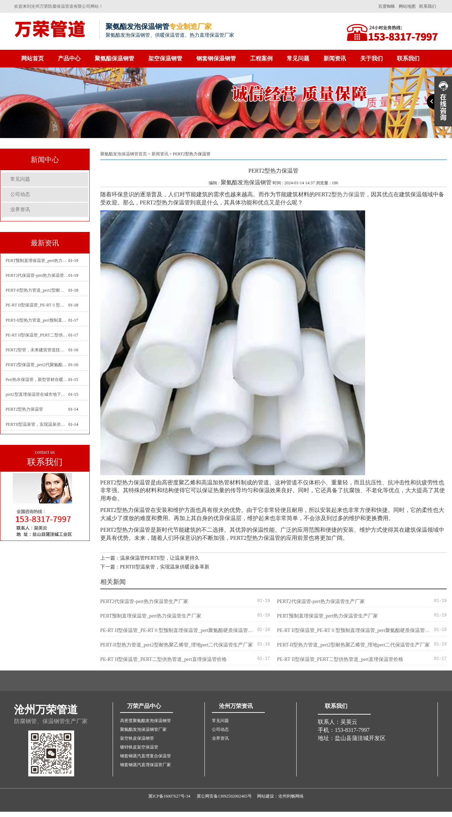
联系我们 (427, 6)
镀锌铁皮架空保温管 (139, 747)
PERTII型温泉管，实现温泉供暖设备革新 (37, 424)
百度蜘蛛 (386, 6)
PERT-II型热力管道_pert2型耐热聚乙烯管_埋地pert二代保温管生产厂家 (37, 290)
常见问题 (298, 58)
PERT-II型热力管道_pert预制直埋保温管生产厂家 (37, 320)
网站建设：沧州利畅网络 (280, 796)
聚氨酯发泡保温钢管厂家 (143, 729)
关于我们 (371, 58)
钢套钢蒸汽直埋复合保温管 (145, 755)
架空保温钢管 (165, 58)
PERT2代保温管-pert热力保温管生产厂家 (37, 275)
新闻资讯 (334, 58)
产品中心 (69, 58)
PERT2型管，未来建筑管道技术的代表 (37, 349)
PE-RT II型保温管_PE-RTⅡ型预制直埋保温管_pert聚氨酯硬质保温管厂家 (37, 305)
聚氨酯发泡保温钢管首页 (123, 153)
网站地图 (407, 6)
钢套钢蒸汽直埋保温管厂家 (145, 764)
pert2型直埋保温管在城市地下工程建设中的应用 (37, 394)
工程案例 (261, 58)
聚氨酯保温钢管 (114, 58)
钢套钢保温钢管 (216, 58)
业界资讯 (20, 209)
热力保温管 (351, 194)
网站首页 (32, 58)
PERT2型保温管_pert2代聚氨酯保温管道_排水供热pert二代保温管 (37, 364)
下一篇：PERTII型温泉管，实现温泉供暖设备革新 (154, 566)
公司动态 (20, 194)
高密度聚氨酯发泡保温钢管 (145, 720)
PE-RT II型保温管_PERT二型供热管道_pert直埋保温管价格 (37, 335)
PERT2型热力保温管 (24, 409)
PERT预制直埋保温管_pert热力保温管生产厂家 (37, 260)
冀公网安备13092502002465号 (224, 796)
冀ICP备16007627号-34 (169, 796)
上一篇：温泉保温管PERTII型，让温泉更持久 (150, 558)
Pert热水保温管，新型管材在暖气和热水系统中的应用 (37, 379)
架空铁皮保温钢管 (137, 738)
